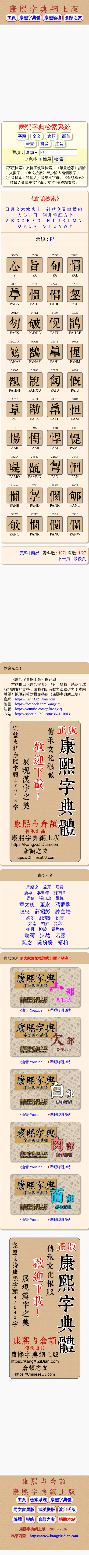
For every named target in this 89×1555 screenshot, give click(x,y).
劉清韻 (45, 918)
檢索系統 (38, 1499)
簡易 (35, 553)
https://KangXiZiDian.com (35, 699)
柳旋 (43, 929)
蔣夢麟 (63, 904)
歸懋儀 (57, 929)
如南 (32, 923)
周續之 (32, 887)
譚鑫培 (63, 911)
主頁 (11, 17)
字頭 (22, 136)
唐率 (28, 892)
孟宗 (47, 887)
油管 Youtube (31, 1010)
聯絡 (30, 1519)
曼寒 (57, 923)
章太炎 (27, 904)
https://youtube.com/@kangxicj (38, 709)
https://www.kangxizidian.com (54, 1536)
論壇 (18, 1519)
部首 (66, 136)
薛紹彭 (42, 911)
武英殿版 (46, 1509)
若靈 (60, 935)
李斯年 (43, 892)
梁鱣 (30, 898)
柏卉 (45, 923)
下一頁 (64, 558)
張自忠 (45, 898)
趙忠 (24, 911)
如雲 (60, 918)
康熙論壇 (52, 17)
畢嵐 (60, 898)
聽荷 (30, 935)
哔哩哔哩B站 (60, 1010)
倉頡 (51, 136)
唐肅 (60, 887)
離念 (27, 942)
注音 (59, 143)
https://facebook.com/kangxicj (37, 704)
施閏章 (59, 892)
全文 (36, 136)
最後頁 (79, 558)
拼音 (44, 143)
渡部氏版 (67, 1509)
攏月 (30, 929)
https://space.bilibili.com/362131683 (42, 714)
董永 (45, 904)
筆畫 (30, 143)
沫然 (45, 935)
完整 (24, 553)
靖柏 (63, 942)
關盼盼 (45, 942)
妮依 (30, 918)
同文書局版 (23, 1509)
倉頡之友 (73, 17)
